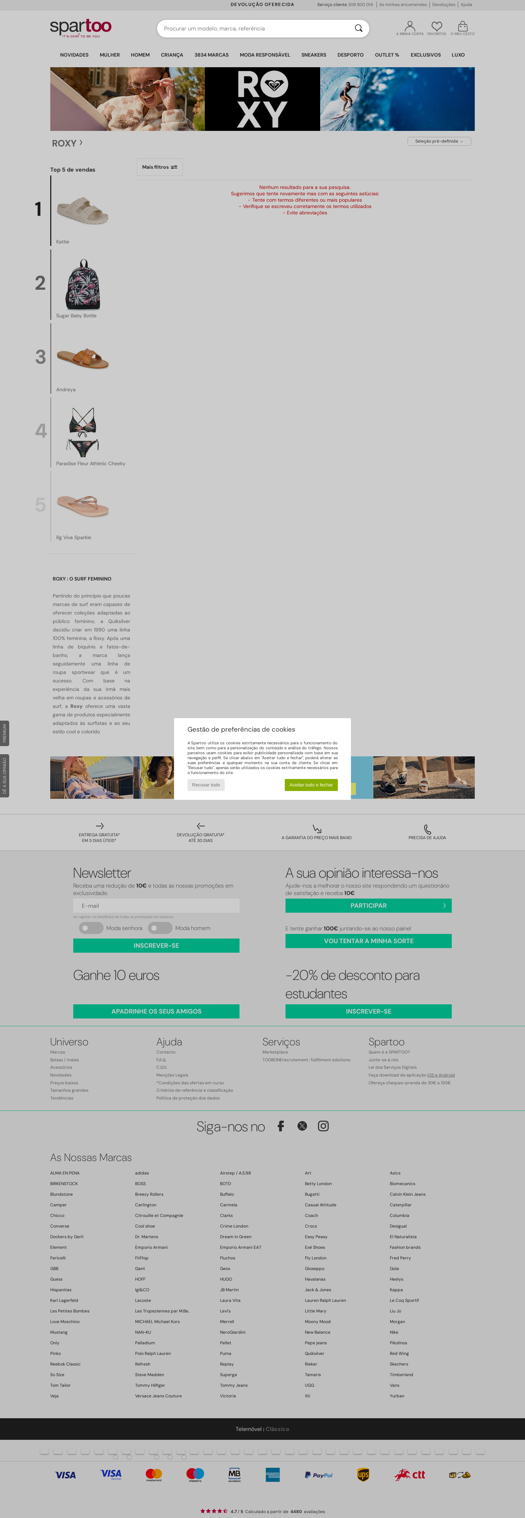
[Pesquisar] (359, 28)
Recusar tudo (206, 784)
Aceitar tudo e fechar (311, 784)
